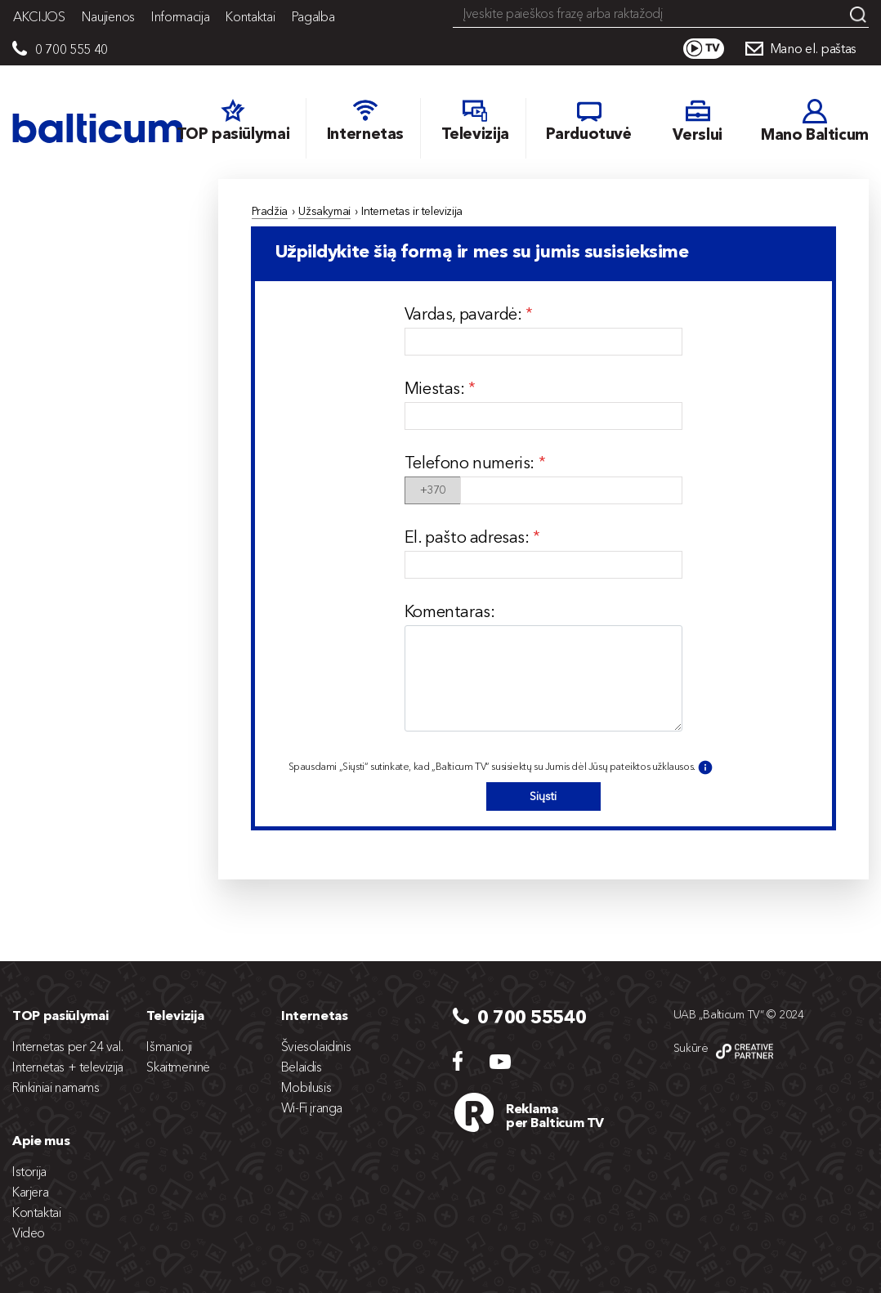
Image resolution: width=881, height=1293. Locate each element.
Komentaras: (450, 611)
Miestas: (436, 388)
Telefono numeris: (472, 462)
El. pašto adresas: (469, 537)
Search (858, 15)
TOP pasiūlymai (60, 1015)
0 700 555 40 (71, 49)
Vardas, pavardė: (465, 314)
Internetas (314, 1015)
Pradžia (270, 211)
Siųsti (543, 796)
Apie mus (40, 1140)
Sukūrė (691, 1047)
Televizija (174, 1015)
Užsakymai (324, 211)
